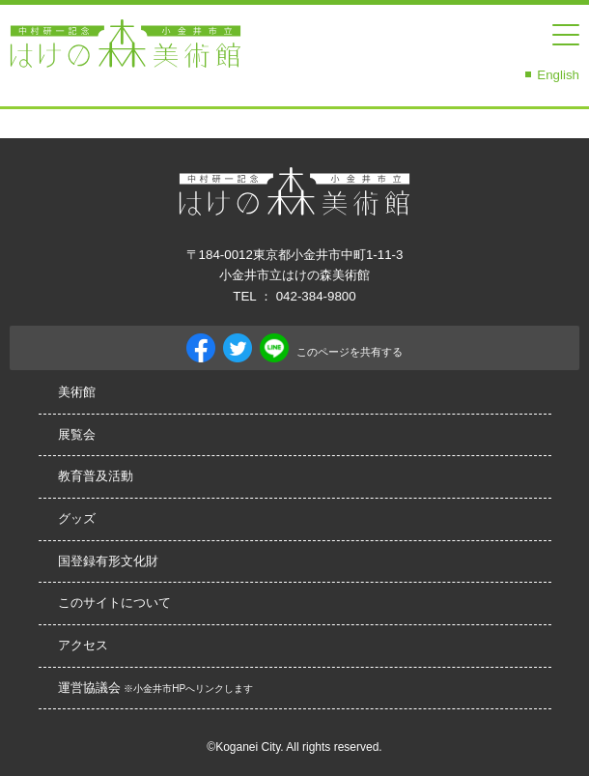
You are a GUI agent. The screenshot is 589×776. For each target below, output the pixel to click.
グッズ (77, 518)
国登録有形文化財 (108, 561)
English (558, 75)
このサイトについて (114, 602)
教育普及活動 (95, 476)
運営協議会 (156, 687)
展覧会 (77, 434)
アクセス (83, 645)
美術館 (77, 392)
